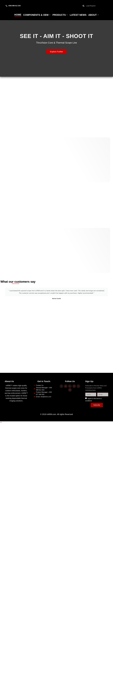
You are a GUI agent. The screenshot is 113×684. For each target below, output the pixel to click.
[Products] (60, 15)
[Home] (17, 15)
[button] (1, 294)
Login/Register (91, 6)
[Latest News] (78, 15)
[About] (93, 15)
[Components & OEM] (37, 15)
